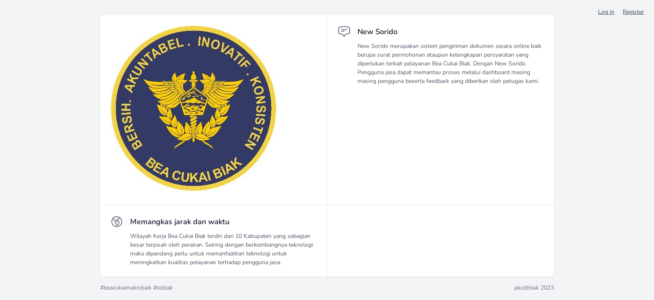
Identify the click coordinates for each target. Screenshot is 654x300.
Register (633, 12)
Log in (606, 12)
